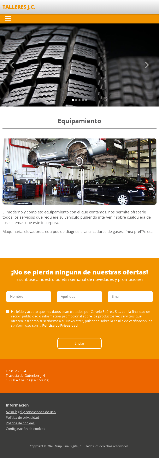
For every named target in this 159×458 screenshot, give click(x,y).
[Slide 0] (73, 100)
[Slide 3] (83, 100)
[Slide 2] (79, 100)
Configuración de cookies (25, 428)
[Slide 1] (76, 100)
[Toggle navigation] (8, 18)
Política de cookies (20, 423)
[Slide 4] (86, 100)
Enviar (79, 343)
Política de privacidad (22, 417)
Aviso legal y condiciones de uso (31, 412)
